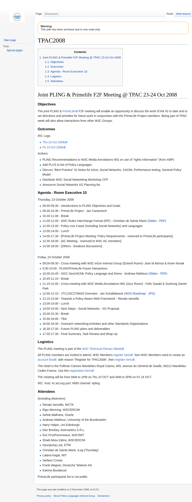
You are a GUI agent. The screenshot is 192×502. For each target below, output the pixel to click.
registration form (80, 370)
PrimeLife (69, 111)
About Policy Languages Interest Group (74, 496)
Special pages (15, 50)
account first (46, 359)
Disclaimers (103, 496)
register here (121, 355)
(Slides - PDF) (157, 221)
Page (39, 13)
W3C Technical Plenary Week (101, 348)
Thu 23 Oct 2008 (53, 142)
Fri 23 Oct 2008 (52, 147)
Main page (10, 40)
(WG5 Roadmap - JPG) (139, 293)
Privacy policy (44, 496)
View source (183, 13)
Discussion (51, 13)
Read (170, 13)
